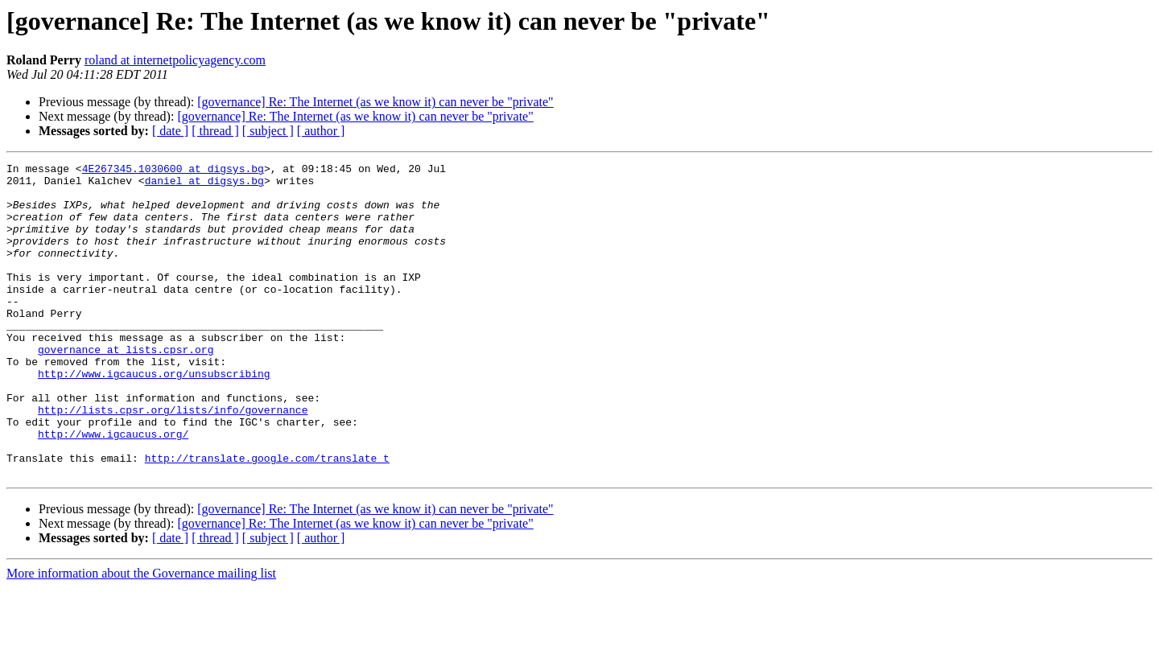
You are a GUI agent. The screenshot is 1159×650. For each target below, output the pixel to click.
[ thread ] (215, 131)
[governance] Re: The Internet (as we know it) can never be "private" (375, 102)
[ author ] (321, 131)
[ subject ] (268, 131)
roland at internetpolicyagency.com (175, 60)
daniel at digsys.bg (204, 185)
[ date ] (170, 131)
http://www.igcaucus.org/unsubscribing (154, 416)
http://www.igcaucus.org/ (113, 489)
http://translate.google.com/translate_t (267, 518)
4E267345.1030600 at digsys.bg (173, 170)
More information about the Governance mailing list (141, 636)
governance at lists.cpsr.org (125, 388)
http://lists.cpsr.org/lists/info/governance (172, 460)
